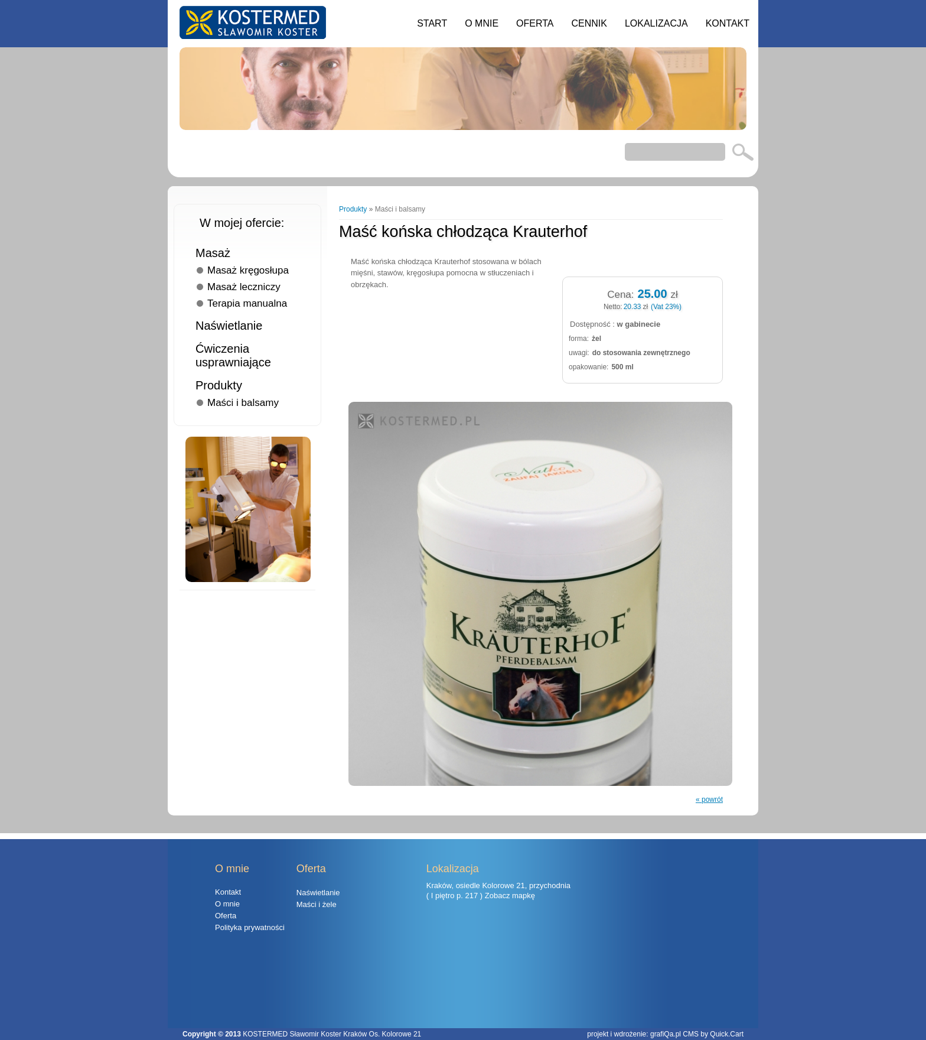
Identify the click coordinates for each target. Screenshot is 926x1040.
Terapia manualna (247, 303)
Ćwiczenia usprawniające (233, 355)
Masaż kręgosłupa (248, 270)
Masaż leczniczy (244, 286)
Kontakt (727, 23)
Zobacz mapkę (510, 895)
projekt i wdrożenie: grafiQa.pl (635, 1034)
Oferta (534, 23)
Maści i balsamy (243, 402)
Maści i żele (316, 904)
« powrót (709, 799)
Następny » (700, 209)
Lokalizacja (656, 23)
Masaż (212, 252)
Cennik (589, 23)
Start (432, 23)
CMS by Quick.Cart (713, 1034)
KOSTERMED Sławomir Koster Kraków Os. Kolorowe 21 (332, 1034)
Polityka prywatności (250, 927)
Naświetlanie (228, 325)
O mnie (481, 23)
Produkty (218, 385)
